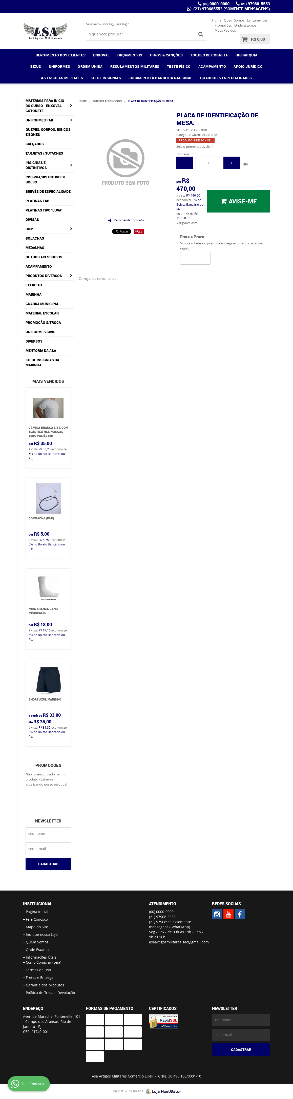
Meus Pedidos (225, 30)
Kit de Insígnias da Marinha (42, 362)
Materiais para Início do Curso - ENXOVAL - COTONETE (45, 105)
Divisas (32, 219)
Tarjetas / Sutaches (44, 153)
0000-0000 (216, 4)
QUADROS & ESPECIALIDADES (226, 77)
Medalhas (35, 247)
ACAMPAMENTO (212, 66)
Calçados (35, 143)
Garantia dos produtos (45, 985)
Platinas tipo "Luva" (44, 210)
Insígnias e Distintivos (36, 165)
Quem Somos (234, 20)
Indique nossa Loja (42, 934)
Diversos (34, 341)
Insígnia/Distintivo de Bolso (46, 179)
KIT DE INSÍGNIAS (106, 77)
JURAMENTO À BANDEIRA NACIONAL (161, 77)
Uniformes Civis (40, 331)
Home (216, 20)
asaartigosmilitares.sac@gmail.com (179, 942)
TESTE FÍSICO (179, 66)
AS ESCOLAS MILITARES (62, 77)
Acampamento (39, 266)
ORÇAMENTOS (129, 55)
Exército (34, 285)
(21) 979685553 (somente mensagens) (231, 9)
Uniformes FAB (39, 120)
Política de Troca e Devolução (50, 992)
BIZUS (35, 66)
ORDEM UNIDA (90, 66)
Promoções (223, 25)
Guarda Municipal (42, 303)
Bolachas (35, 238)
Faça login (122, 24)
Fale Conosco (37, 919)
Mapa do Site (37, 926)
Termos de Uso (38, 969)
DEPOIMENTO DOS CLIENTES (61, 55)
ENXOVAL (101, 55)
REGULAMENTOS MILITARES (134, 66)
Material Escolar (42, 313)
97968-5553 (255, 4)
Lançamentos (257, 20)
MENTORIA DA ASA (41, 350)
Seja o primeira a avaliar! (194, 146)
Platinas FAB (37, 200)
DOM (29, 228)
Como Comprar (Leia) (43, 962)
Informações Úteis (41, 957)
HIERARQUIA (247, 55)
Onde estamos (245, 25)
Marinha (33, 294)
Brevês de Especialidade (48, 191)
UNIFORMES (59, 66)
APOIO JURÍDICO (248, 66)
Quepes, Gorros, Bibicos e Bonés (48, 132)
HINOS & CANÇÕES (166, 55)
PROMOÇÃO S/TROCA (43, 322)
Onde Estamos (38, 949)
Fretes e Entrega (39, 977)
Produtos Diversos (44, 275)
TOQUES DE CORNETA (209, 55)
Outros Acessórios (44, 257)
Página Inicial (37, 911)
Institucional (37, 903)
